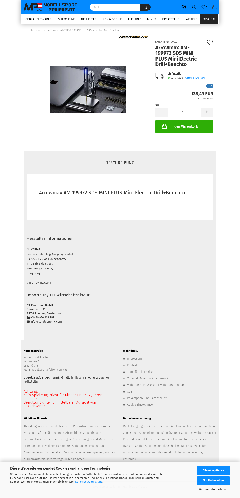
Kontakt (132, 365)
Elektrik (134, 19)
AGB (129, 391)
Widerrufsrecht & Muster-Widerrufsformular (155, 385)
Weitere (191, 19)
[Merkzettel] (204, 7)
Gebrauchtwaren (38, 19)
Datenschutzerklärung (88, 481)
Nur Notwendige (213, 480)
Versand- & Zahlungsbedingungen (149, 378)
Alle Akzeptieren (213, 470)
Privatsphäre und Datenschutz (147, 398)
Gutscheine (66, 19)
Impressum (134, 358)
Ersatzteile (170, 19)
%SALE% (209, 19)
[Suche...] (145, 7)
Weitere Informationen (213, 489)
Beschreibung (120, 162)
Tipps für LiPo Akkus (140, 372)
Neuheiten (89, 19)
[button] (183, 7)
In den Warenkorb (179, 126)
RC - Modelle (112, 19)
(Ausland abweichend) (195, 78)
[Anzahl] (184, 112)
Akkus (151, 19)
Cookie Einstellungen (140, 405)
